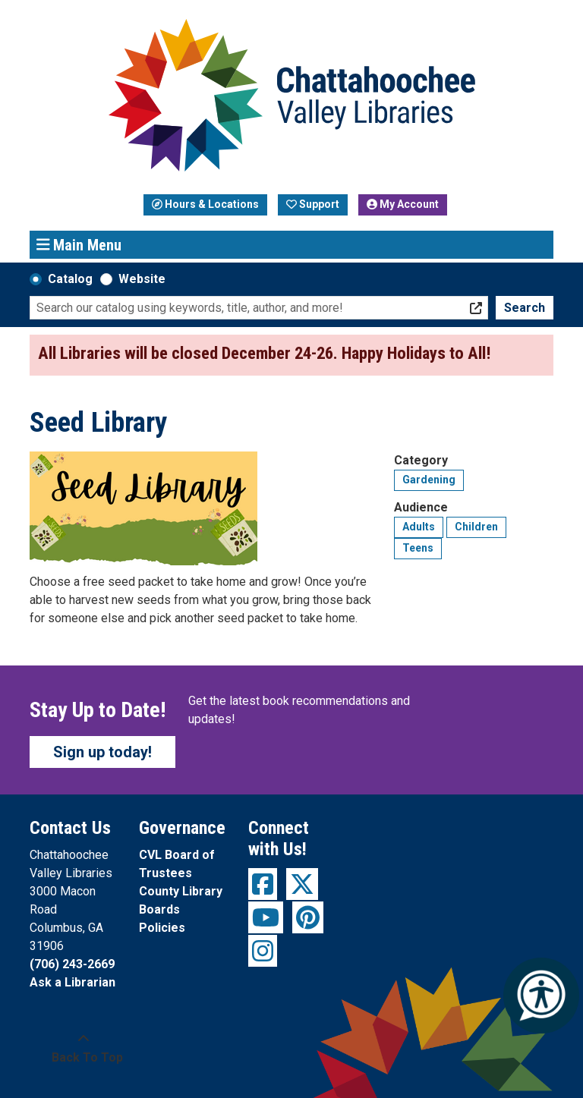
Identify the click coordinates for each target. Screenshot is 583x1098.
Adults (418, 527)
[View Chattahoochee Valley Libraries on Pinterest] (307, 917)
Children (476, 527)
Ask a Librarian (72, 982)
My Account (403, 204)
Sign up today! (102, 752)
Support (312, 204)
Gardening (428, 479)
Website (141, 279)
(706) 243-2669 (72, 964)
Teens (417, 548)
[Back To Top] (83, 1048)
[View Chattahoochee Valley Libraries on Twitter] (302, 884)
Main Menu (79, 244)
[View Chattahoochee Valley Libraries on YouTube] (265, 917)
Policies (162, 927)
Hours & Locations (205, 204)
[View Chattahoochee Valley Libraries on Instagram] (262, 951)
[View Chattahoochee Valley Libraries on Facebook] (262, 884)
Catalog (70, 279)
